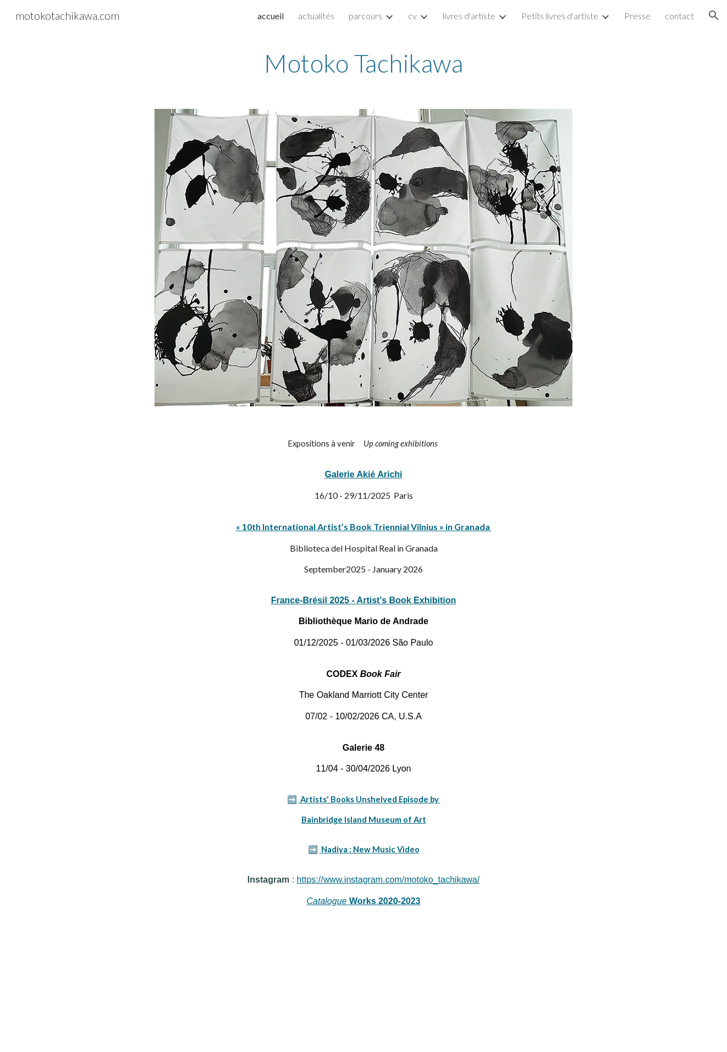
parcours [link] (365, 15)
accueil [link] (270, 15)
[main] (363, 63)
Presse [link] (637, 15)
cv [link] (412, 15)
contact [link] (679, 15)
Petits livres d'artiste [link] (559, 15)
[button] (714, 15)
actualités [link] (316, 15)
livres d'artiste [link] (469, 15)
